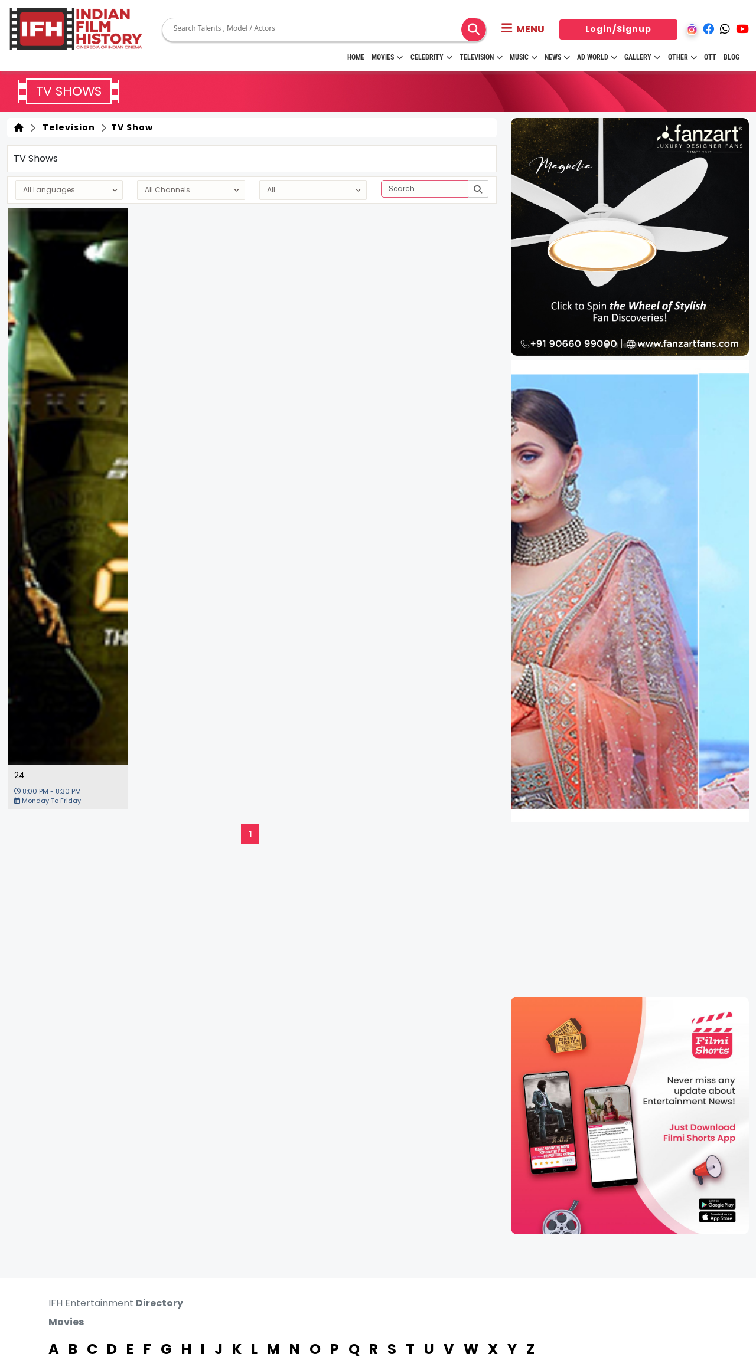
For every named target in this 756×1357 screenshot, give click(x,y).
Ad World (597, 57)
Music (523, 57)
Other (682, 57)
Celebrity (431, 57)
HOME (355, 57)
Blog (731, 57)
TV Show (131, 127)
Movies (387, 57)
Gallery (642, 57)
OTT (710, 57)
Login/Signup (618, 29)
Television (481, 57)
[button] (523, 29)
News (557, 57)
